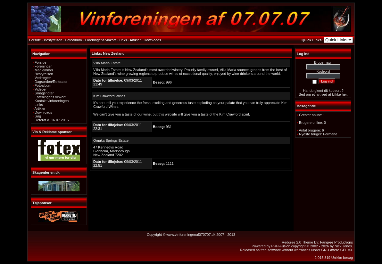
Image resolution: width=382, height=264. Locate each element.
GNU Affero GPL (334, 250)
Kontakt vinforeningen (52, 101)
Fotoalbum (43, 85)
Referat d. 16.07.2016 (52, 120)
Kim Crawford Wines (109, 96)
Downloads (43, 112)
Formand (330, 134)
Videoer (41, 89)
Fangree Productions (336, 242)
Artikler (39, 108)
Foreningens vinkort (50, 97)
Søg (38, 116)
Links (39, 105)
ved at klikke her (334, 94)
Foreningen (44, 66)
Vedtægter (43, 78)
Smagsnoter (44, 93)
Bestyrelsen (44, 74)
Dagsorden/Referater (51, 82)
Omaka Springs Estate (111, 140)
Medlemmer (44, 70)
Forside (40, 62)
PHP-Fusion (280, 246)
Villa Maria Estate (106, 63)
